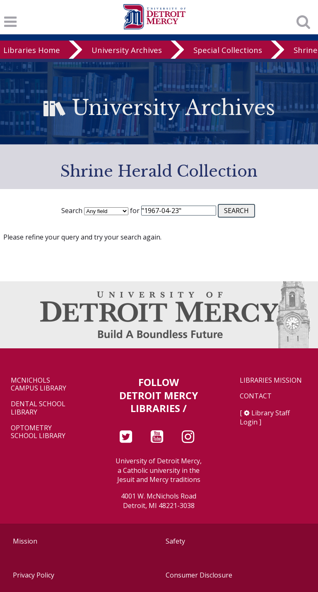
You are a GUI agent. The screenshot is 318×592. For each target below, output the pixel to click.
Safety (175, 541)
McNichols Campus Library (38, 384)
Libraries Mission (271, 380)
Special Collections (227, 50)
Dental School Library (38, 408)
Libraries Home (31, 50)
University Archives (127, 50)
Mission (25, 541)
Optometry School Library (38, 432)
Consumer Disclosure (199, 575)
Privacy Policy (33, 575)
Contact (256, 396)
